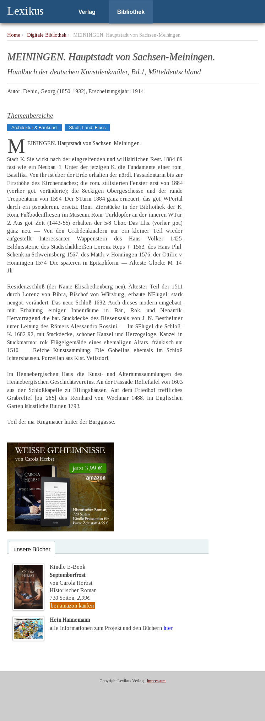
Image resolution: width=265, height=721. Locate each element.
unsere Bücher (31, 549)
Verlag (87, 12)
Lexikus (25, 10)
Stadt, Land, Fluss (87, 127)
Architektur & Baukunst (34, 127)
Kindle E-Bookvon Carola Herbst (71, 575)
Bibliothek (131, 12)
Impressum (156, 680)
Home (13, 35)
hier (168, 628)
